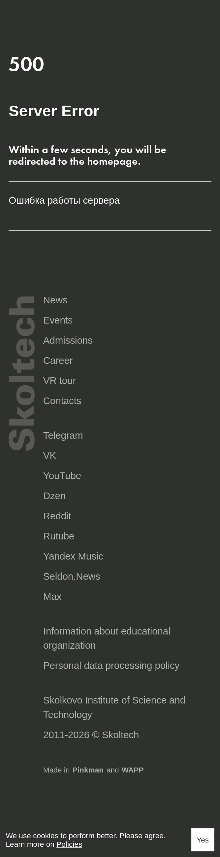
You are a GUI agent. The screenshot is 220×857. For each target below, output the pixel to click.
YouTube (62, 475)
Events (58, 320)
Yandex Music (73, 556)
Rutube (59, 536)
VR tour (59, 380)
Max (52, 596)
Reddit (57, 515)
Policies (69, 844)
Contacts (62, 400)
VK (49, 455)
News (55, 299)
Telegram (63, 435)
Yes (203, 840)
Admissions (68, 340)
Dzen (54, 495)
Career (58, 360)
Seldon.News (71, 576)
